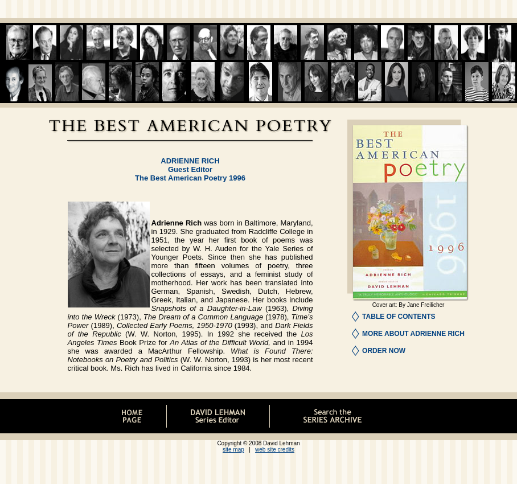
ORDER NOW (383, 351)
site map (233, 449)
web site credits (274, 449)
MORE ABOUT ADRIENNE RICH (413, 334)
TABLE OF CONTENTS (398, 317)
